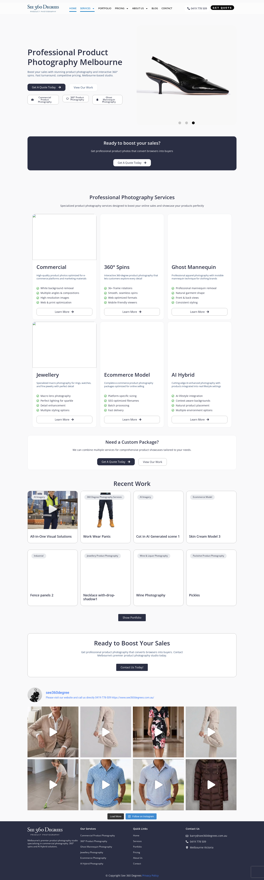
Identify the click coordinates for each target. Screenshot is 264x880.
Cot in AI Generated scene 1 (158, 536)
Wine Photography (150, 595)
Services (87, 9)
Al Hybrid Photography (91, 863)
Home (72, 8)
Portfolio (104, 8)
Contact (167, 8)
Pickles (194, 595)
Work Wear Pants (97, 536)
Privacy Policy (150, 875)
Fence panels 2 (41, 595)
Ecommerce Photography (93, 857)
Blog (155, 8)
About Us (140, 9)
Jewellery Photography (91, 852)
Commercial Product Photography (97, 835)
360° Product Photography (93, 841)
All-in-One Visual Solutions (51, 536)
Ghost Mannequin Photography (96, 846)
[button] (179, 123)
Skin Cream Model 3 (204, 536)
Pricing (122, 9)
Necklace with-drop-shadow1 (99, 597)
